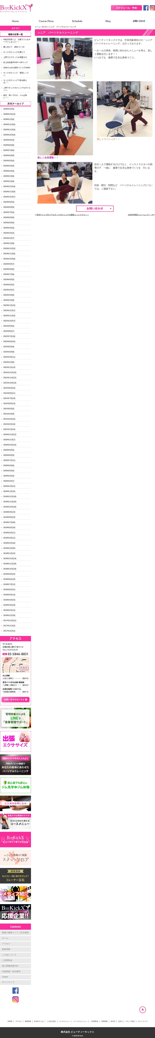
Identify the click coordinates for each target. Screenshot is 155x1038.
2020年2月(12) (9, 486)
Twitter (5, 977)
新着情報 (6, 949)
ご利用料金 (7, 960)
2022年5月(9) (8, 347)
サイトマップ (8, 982)
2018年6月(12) (9, 589)
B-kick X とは (38, 1021)
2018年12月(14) (9, 558)
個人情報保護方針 (10, 966)
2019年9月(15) (9, 512)
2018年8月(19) (9, 579)
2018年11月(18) (9, 564)
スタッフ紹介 (130, 1021)
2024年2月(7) (8, 238)
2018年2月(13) (9, 610)
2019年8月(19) (9, 517)
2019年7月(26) (9, 522)
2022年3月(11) (9, 357)
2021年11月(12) (9, 378)
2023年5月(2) (8, 285)
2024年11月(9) (9, 192)
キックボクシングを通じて (14, 52)
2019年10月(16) (9, 507)
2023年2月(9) (8, 300)
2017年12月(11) (9, 620)
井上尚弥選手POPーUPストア (15, 62)
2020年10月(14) (9, 445)
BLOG (44, 27)
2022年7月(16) (9, 336)
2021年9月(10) (9, 388)
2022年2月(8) (8, 362)
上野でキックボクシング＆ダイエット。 (16, 89)
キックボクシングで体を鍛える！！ (15, 81)
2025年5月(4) (8, 161)
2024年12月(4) (9, 186)
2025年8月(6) (8, 145)
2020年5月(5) (8, 471)
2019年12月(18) (9, 496)
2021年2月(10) (9, 424)
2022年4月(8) (8, 352)
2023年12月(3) (9, 248)
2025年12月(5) (9, 124)
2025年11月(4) (9, 130)
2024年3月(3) (8, 233)
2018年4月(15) (9, 600)
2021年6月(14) (9, 403)
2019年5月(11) (9, 533)
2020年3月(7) (8, 481)
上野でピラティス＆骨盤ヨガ (15, 57)
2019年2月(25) (9, 548)
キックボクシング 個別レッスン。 (16, 74)
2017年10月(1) (9, 631)
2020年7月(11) (9, 460)
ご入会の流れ (51, 1021)
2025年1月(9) (8, 181)
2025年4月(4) (8, 166)
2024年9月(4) (8, 202)
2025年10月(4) (9, 135)
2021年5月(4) (8, 409)
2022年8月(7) (8, 331)
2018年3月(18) (9, 605)
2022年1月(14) (9, 367)
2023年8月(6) (8, 269)
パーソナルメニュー (80, 1021)
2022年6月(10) (9, 341)
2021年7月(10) (9, 398)
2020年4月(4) (8, 476)
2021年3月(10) (9, 419)
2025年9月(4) (8, 140)
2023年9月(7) (8, 264)
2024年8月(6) (8, 207)
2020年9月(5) (8, 450)
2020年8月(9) (8, 455)
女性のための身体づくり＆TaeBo (16, 68)
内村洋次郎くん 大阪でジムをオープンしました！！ (16, 40)
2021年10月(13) (9, 383)
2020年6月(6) (8, 465)
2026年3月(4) (8, 109)
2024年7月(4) (8, 212)
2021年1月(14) (9, 429)
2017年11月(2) (9, 626)
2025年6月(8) (8, 155)
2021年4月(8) (8, 414)
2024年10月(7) (9, 197)
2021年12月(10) (9, 372)
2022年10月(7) (9, 321)
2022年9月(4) (8, 326)
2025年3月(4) (8, 171)
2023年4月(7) (8, 290)
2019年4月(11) (9, 538)
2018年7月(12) (9, 584)
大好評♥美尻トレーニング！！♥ (141, 215)
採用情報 (104, 1021)
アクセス (6, 944)
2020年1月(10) (9, 491)
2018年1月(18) (9, 615)
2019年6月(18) (9, 527)
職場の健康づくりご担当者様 (15, 932)
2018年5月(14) (9, 595)
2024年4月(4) (8, 228)
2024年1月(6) (8, 243)
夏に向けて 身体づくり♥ (13, 47)
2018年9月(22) (9, 574)
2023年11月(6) (9, 254)
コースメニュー (64, 1021)
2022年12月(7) (9, 310)
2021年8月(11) (9, 393)
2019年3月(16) (9, 543)
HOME (10, 1021)
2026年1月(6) (8, 119)
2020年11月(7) (9, 440)
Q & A (120, 1021)
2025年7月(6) (8, 150)
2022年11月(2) (9, 316)
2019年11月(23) (9, 502)
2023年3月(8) (8, 295)
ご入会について (9, 955)
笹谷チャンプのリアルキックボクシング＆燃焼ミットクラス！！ (62, 215)
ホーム (37, 27)
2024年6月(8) (8, 217)
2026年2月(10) (9, 114)
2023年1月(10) (9, 305)
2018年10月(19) (9, 569)
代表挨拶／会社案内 (11, 971)
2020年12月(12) (9, 434)
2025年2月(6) (8, 176)
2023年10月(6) (9, 259)
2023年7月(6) (8, 274)
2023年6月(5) (8, 279)
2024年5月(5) (8, 223)
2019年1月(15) (9, 553)
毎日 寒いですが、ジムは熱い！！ (15, 96)
